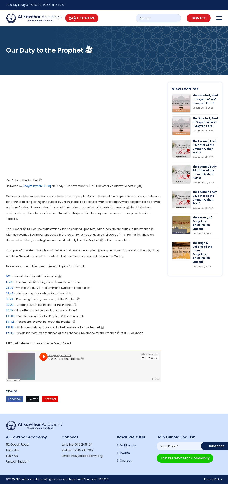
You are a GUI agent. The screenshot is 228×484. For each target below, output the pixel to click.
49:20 (9, 305)
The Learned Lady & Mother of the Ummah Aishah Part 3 (205, 146)
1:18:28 (10, 327)
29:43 (9, 293)
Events (125, 453)
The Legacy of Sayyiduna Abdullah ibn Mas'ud (202, 223)
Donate (199, 18)
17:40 (9, 282)
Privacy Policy (213, 479)
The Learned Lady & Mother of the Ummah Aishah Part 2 (205, 172)
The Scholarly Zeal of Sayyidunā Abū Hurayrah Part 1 (205, 122)
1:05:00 (10, 316)
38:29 (9, 299)
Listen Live (82, 18)
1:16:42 (10, 322)
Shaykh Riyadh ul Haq (37, 186)
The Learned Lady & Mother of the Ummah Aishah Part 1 (205, 197)
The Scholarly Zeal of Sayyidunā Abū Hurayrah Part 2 (205, 99)
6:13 (8, 276)
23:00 (9, 288)
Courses (126, 460)
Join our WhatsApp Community (185, 458)
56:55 (9, 310)
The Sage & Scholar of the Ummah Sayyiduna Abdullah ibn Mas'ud (202, 252)
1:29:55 (10, 333)
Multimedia (128, 445)
